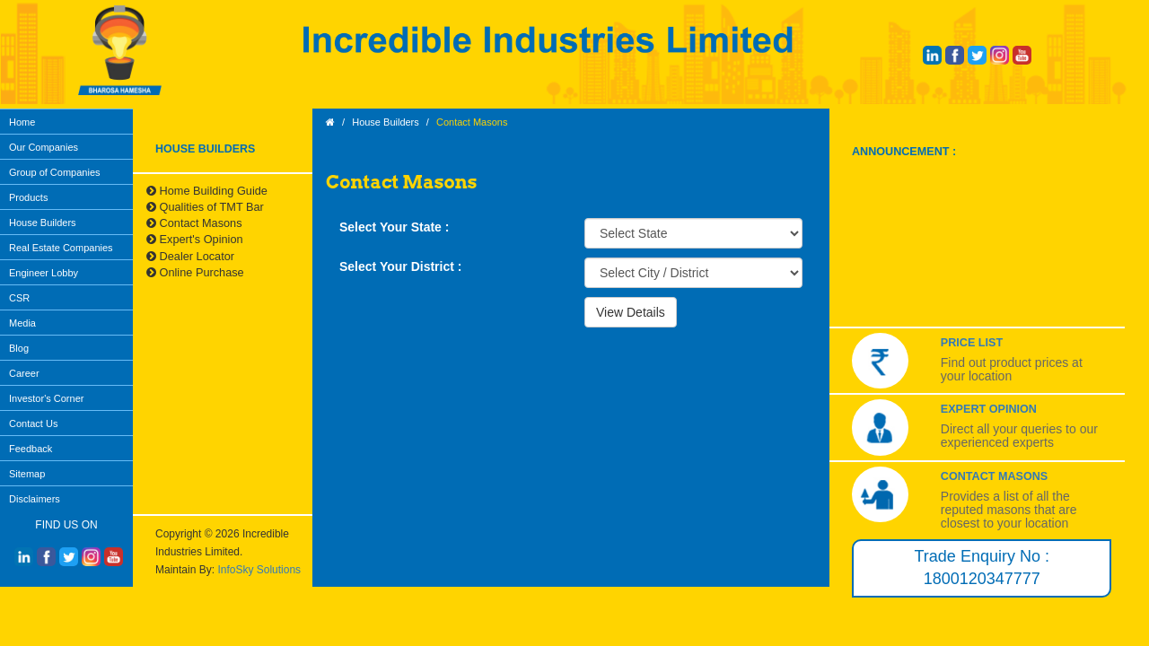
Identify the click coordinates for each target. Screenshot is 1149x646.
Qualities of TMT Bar (205, 207)
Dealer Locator (190, 256)
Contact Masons (194, 223)
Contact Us (33, 423)
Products (28, 197)
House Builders (42, 222)
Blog (19, 348)
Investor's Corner (46, 398)
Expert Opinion (989, 409)
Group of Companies (55, 172)
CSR (19, 297)
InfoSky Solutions (259, 569)
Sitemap (27, 473)
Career (24, 373)
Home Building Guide (207, 190)
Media (22, 323)
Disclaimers (34, 498)
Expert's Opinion (194, 239)
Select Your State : (394, 227)
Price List (972, 342)
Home (22, 122)
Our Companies (43, 147)
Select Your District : (400, 266)
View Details (630, 312)
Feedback (30, 448)
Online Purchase (195, 272)
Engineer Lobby (43, 272)
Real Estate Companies (61, 247)
